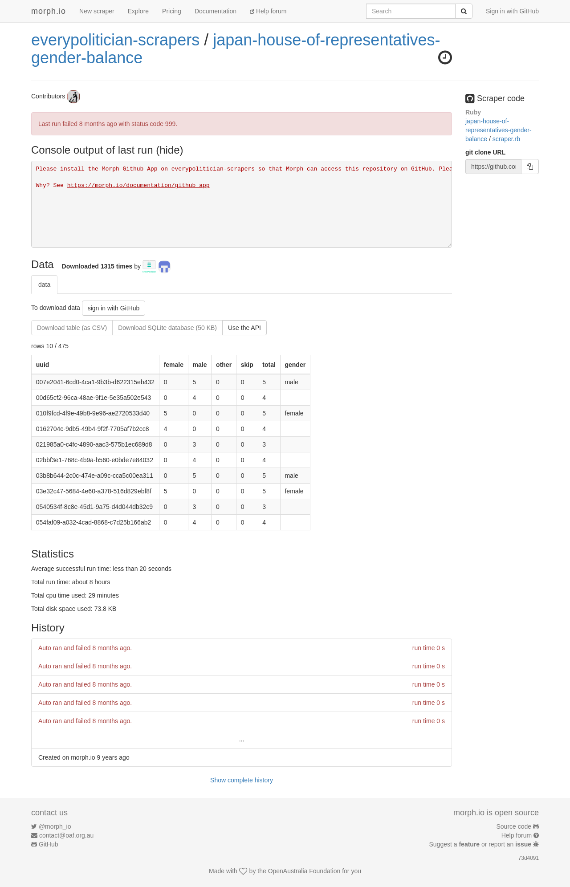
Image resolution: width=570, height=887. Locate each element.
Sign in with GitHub (512, 11)
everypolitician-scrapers (115, 40)
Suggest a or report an (481, 844)
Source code (514, 826)
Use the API (244, 327)
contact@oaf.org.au (66, 835)
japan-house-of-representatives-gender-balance (235, 49)
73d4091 (528, 858)
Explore (138, 11)
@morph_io (55, 826)
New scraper (96, 11)
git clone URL (485, 152)
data (44, 284)
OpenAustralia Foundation (304, 871)
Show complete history (241, 780)
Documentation (215, 11)
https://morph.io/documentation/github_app (138, 185)
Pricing (171, 11)
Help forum (268, 11)
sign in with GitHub (114, 308)
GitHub (48, 844)
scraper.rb (506, 138)
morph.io (48, 11)
